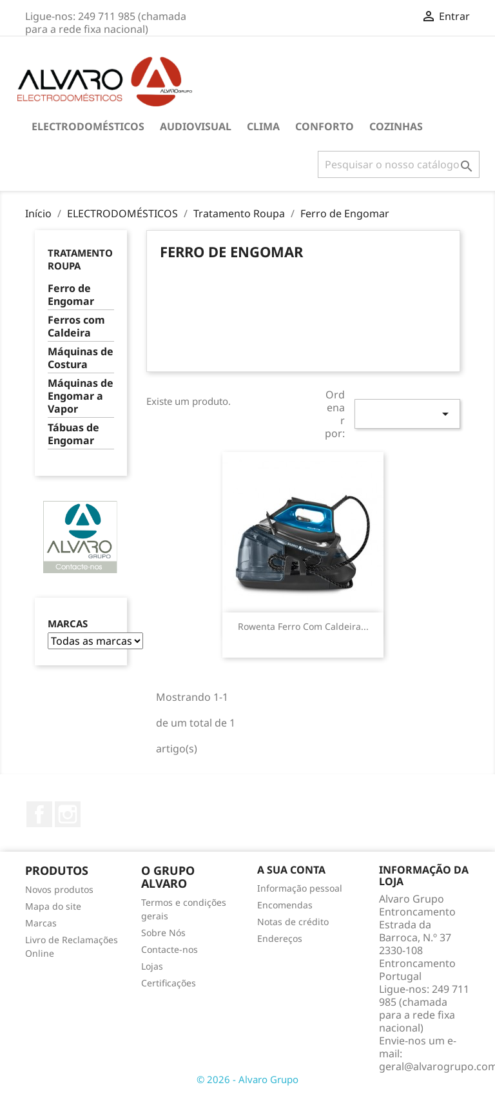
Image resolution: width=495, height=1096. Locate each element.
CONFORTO (324, 126)
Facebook (39, 814)
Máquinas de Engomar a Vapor (80, 396)
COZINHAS (396, 126)
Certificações (168, 983)
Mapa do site (53, 906)
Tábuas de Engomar (73, 434)
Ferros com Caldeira (76, 326)
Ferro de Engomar (71, 295)
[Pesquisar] (399, 164)
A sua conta (291, 870)
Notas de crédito (293, 921)
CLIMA (263, 126)
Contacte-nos (169, 949)
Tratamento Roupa (80, 259)
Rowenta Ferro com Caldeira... (303, 626)
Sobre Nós (163, 932)
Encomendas (285, 905)
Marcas (68, 623)
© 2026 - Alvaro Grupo (247, 1079)
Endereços (279, 938)
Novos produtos (59, 889)
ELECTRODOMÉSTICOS (88, 126)
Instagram (68, 814)
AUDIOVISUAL (195, 126)
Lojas (152, 966)
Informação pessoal (299, 888)
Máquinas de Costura (80, 358)
